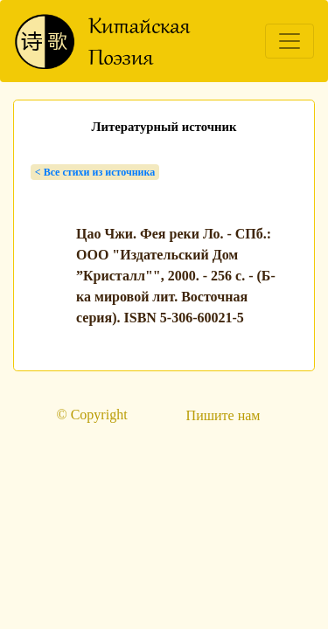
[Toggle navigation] (289, 41)
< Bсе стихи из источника (95, 172)
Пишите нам (223, 415)
